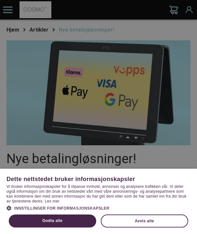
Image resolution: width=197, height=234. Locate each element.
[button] (98, 208)
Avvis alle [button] (144, 221)
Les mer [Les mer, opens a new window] (52, 201)
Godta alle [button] (52, 220)
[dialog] (98, 117)
